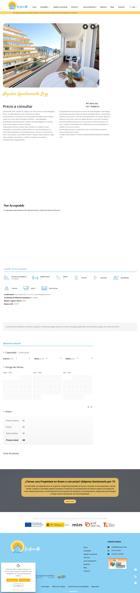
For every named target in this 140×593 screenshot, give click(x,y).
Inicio (34, 7)
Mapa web (95, 586)
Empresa (103, 7)
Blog (112, 7)
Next (93, 26)
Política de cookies (58, 586)
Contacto (121, 7)
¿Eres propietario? (89, 7)
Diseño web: (70, 591)
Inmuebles (45, 7)
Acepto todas (12, 580)
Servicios (75, 7)
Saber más (70, 501)
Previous (85, 26)
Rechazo (24, 580)
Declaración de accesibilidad (78, 586)
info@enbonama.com (119, 547)
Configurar (18, 585)
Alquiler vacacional (60, 7)
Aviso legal (45, 586)
